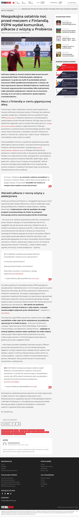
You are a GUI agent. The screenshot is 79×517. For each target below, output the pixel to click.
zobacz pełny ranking (70, 96)
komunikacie (6, 313)
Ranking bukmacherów (8, 481)
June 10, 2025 (33, 386)
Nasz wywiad (30, 2)
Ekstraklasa (10, 446)
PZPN (20, 435)
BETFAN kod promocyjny (8, 487)
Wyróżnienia (53, 2)
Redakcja (3, 468)
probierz (43, 432)
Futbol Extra (60, 2)
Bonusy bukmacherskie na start (10, 483)
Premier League (24, 446)
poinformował (11, 118)
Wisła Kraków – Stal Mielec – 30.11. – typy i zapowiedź (68, 40)
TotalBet (64, 90)
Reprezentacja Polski (19, 9)
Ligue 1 (43, 487)
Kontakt (3, 470)
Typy (38, 2)
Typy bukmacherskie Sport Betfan (11, 485)
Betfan (64, 65)
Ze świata (24, 2)
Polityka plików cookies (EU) (9, 472)
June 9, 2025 (36, 278)
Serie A (43, 481)
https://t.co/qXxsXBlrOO (18, 274)
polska (36, 432)
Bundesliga (44, 485)
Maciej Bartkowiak (17, 32)
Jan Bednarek (37, 430)
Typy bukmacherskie (7, 479)
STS (63, 81)
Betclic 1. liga (17, 446)
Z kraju (18, 2)
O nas (2, 466)
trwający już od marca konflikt (13, 126)
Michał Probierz (17, 432)
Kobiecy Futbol (43, 2)
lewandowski (6, 432)
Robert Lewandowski (45, 435)
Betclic (64, 73)
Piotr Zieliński (28, 432)
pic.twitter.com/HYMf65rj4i (13, 382)
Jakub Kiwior (27, 430)
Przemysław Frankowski (9, 435)
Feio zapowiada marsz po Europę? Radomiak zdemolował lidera (68, 57)
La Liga (43, 483)
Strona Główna (6, 9)
